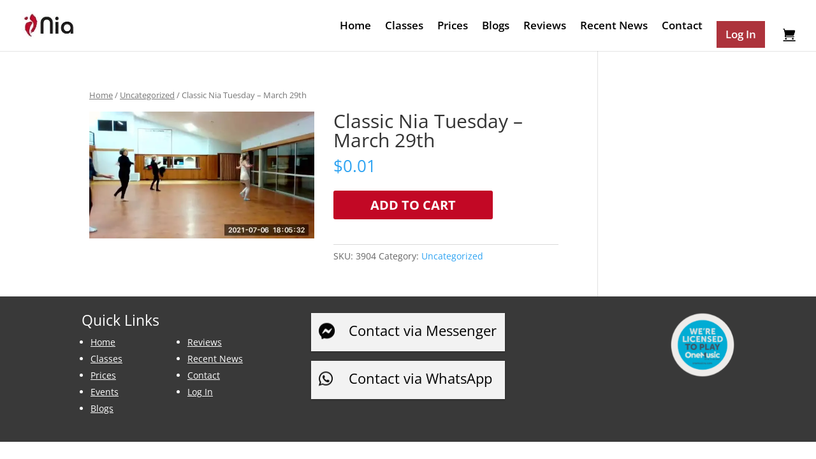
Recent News (614, 27)
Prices (452, 27)
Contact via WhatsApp (420, 378)
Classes (404, 27)
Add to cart (413, 205)
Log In (200, 392)
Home (355, 27)
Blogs (495, 27)
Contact (682, 27)
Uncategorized (147, 95)
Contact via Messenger (423, 330)
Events (105, 392)
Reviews (544, 27)
